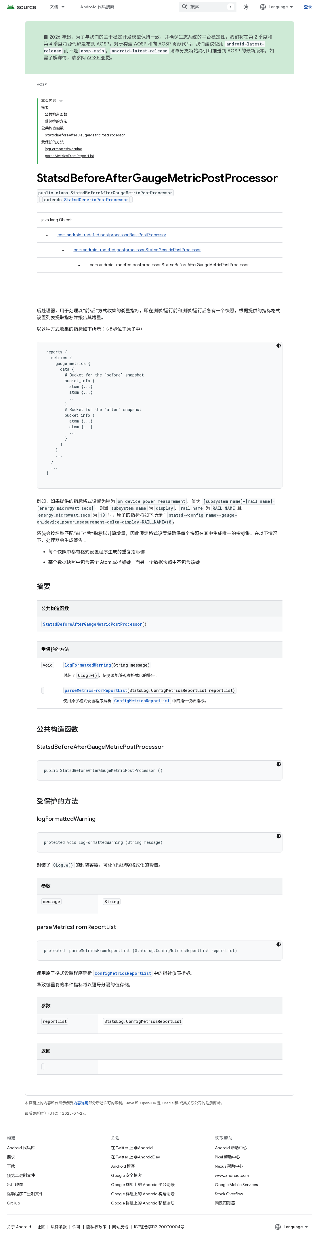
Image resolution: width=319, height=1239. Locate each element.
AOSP (42, 84)
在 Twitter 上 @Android (132, 1147)
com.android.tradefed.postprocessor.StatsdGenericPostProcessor (137, 249)
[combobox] (207, 7)
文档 (54, 6)
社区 (41, 1227)
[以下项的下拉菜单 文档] (65, 7)
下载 (11, 1166)
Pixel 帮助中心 (227, 1157)
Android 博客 (123, 1166)
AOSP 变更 (98, 58)
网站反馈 (120, 1227)
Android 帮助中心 (231, 1147)
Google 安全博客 (126, 1175)
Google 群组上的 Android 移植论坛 (143, 1203)
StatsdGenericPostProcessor (96, 199)
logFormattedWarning (88, 665)
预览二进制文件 (21, 1175)
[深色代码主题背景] (278, 345)
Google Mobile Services (236, 1184)
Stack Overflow (229, 1193)
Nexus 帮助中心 (229, 1166)
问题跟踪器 (225, 1203)
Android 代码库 (21, 1147)
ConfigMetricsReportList (142, 700)
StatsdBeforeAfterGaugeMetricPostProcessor (92, 624)
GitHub (13, 1203)
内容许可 (81, 1103)
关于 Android (19, 1227)
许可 (76, 1227)
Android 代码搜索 (97, 6)
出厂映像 (15, 1184)
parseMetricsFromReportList (96, 690)
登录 (308, 6)
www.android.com (232, 1175)
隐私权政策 (96, 1227)
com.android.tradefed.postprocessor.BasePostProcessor (112, 234)
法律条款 (59, 1227)
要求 (11, 1157)
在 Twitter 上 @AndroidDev (135, 1157)
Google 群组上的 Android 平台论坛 (143, 1184)
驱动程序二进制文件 (25, 1193)
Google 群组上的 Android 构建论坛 (143, 1193)
